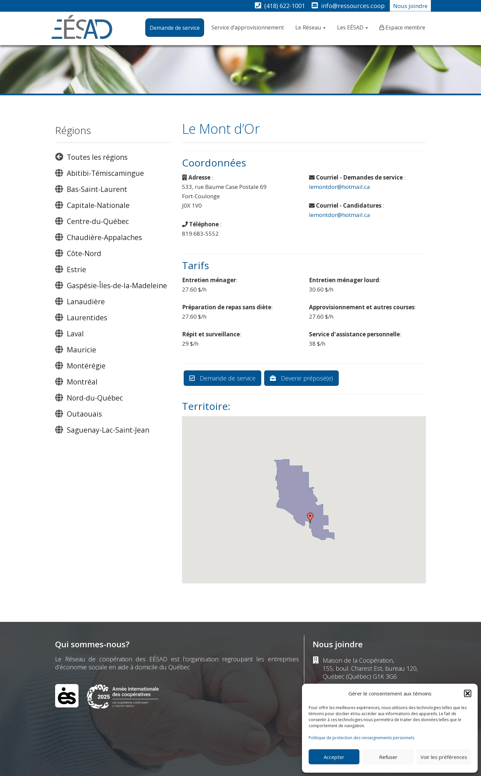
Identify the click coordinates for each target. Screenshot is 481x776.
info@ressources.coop (353, 6)
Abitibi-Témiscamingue (105, 173)
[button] (467, 693)
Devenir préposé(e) (301, 378)
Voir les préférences (444, 757)
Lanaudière (86, 301)
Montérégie (86, 365)
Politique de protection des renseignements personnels (361, 738)
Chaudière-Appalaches (104, 237)
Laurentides (87, 317)
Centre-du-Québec (98, 221)
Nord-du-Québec (95, 398)
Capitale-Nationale (98, 205)
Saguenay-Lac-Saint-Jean (108, 430)
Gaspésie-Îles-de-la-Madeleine (117, 285)
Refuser (388, 757)
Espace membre (405, 27)
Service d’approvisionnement (247, 27)
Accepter (334, 757)
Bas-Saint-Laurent (97, 189)
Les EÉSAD (352, 27)
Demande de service (175, 27)
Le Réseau (310, 27)
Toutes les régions (97, 157)
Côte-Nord (84, 253)
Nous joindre (410, 6)
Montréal (82, 381)
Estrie (76, 269)
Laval (75, 333)
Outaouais (84, 414)
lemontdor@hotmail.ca (339, 187)
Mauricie (81, 349)
